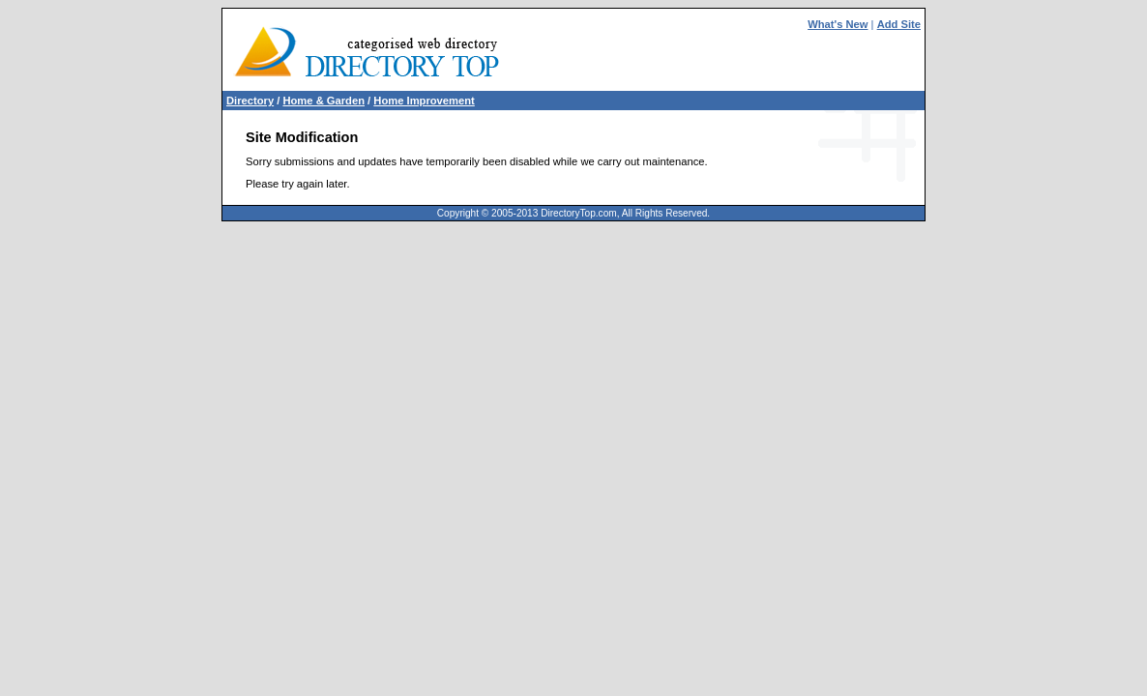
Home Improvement (423, 100)
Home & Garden (323, 100)
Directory (250, 100)
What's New (838, 24)
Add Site (899, 24)
